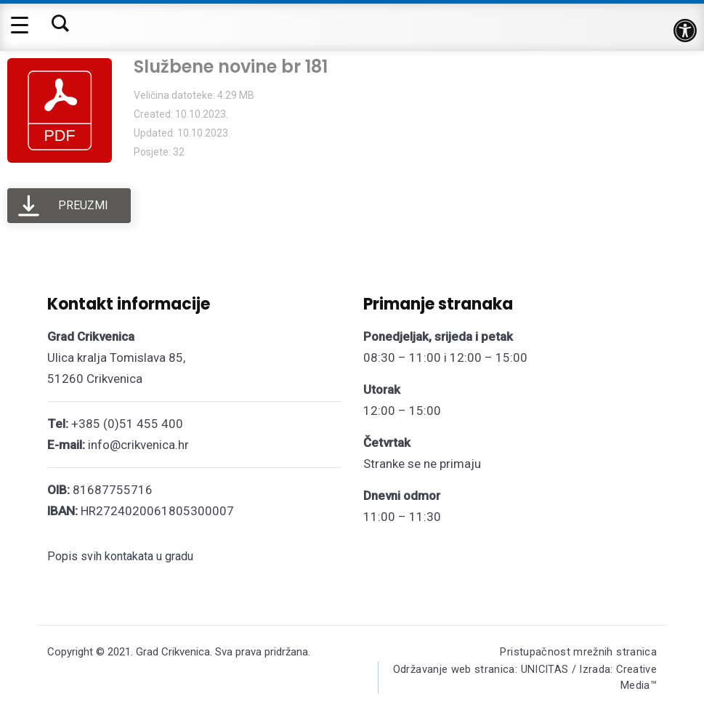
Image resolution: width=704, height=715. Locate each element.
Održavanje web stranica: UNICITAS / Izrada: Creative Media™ (545, 679)
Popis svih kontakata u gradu (120, 556)
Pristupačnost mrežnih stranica (578, 651)
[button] (685, 30)
